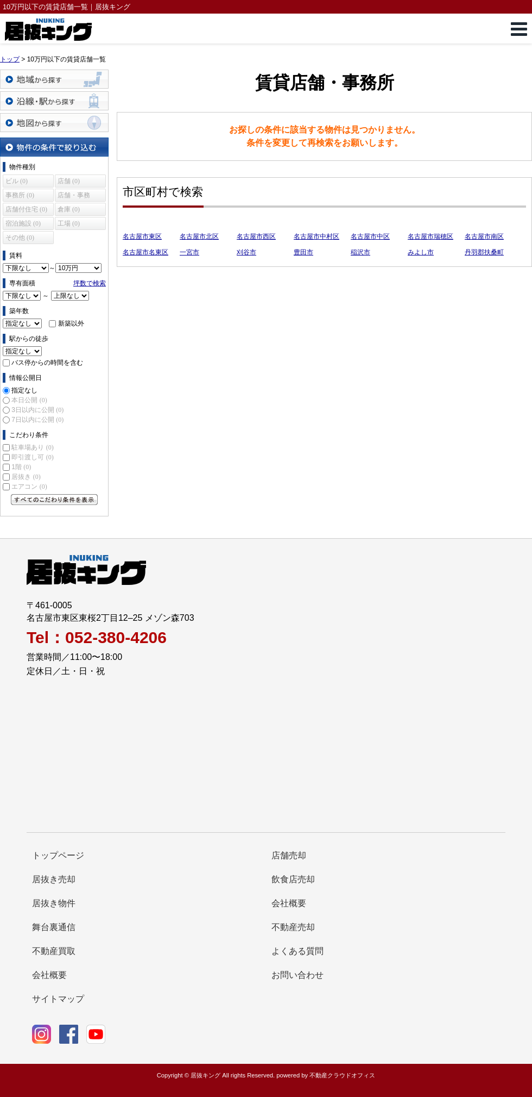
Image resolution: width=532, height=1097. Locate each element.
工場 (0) (69, 223)
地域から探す (54, 79)
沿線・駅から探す (54, 100)
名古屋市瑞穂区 (430, 236)
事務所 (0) (19, 195)
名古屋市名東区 (145, 252)
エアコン (29, 486)
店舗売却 (288, 855)
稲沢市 (360, 252)
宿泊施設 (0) (23, 223)
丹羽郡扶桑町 (484, 252)
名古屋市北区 (199, 236)
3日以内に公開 (37, 410)
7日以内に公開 (37, 419)
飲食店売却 (293, 879)
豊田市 (303, 252)
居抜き (25, 477)
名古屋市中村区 (316, 236)
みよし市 (421, 252)
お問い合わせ (297, 975)
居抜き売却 (53, 879)
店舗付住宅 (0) (26, 209)
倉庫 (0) (69, 209)
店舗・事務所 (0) (74, 196)
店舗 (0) (69, 181)
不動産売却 (293, 927)
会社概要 (288, 903)
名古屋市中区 (370, 236)
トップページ (58, 855)
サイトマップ (58, 998)
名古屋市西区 (256, 236)
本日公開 (29, 400)
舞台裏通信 (53, 927)
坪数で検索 (89, 283)
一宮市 (189, 252)
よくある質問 (297, 951)
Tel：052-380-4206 (97, 637)
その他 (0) (19, 237)
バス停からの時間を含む (47, 362)
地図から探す (54, 122)
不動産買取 (53, 951)
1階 (21, 467)
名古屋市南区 (484, 236)
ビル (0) (16, 181)
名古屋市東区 (142, 236)
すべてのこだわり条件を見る (54, 499)
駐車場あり (32, 447)
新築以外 (71, 323)
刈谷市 (246, 252)
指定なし (24, 390)
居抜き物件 (53, 903)
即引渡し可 (32, 457)
